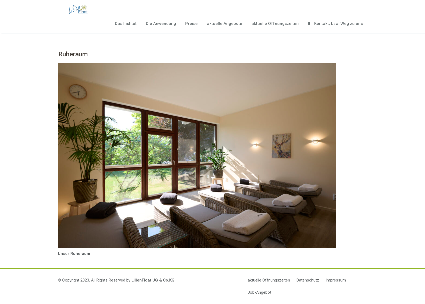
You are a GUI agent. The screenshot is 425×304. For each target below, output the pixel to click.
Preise (191, 23)
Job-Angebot (259, 292)
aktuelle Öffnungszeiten (275, 23)
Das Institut (126, 23)
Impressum (336, 280)
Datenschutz (308, 280)
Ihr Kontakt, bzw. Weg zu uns (335, 23)
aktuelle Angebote (224, 23)
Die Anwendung (161, 23)
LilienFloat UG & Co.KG (153, 280)
